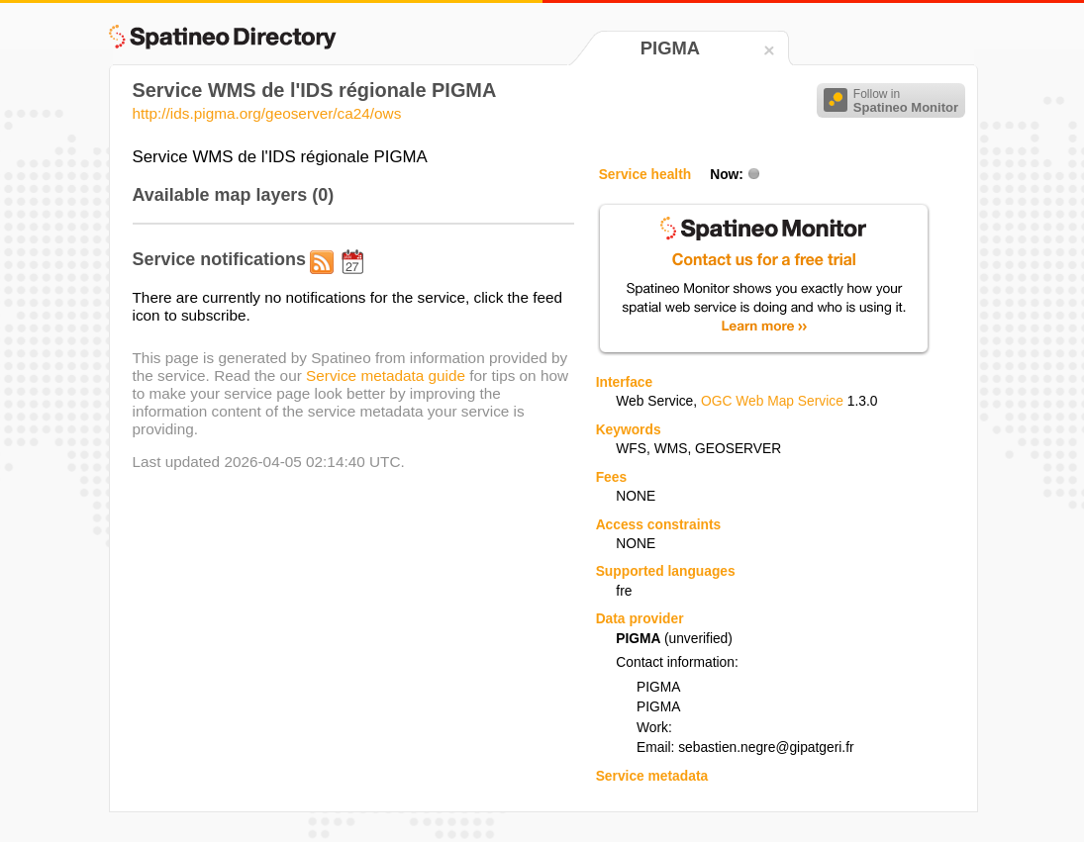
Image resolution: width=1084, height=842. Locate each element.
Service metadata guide (385, 375)
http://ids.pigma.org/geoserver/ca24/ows (267, 113)
